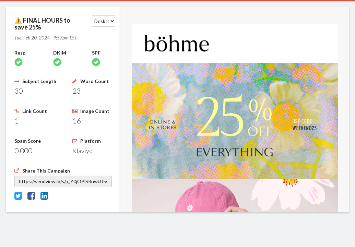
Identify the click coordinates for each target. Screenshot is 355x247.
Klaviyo (82, 150)
